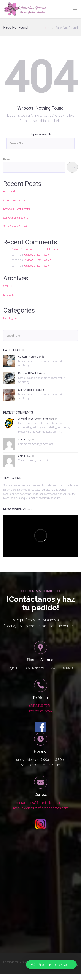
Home (47, 28)
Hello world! (10, 191)
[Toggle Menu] (74, 9)
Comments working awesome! (35, 444)
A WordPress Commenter (26, 249)
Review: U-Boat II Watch (17, 209)
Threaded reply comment (33, 460)
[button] (51, 964)
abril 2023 (9, 286)
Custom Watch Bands (15, 200)
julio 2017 (9, 294)
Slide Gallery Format (15, 226)
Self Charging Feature (15, 218)
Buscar (7, 158)
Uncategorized (11, 318)
